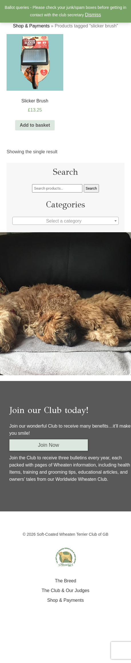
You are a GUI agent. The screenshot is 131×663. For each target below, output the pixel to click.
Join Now (48, 445)
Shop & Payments (31, 25)
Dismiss (93, 14)
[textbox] (65, 221)
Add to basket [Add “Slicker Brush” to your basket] (35, 125)
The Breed (65, 580)
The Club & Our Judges (65, 590)
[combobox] (65, 221)
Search (91, 188)
